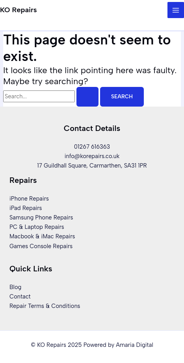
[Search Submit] (87, 97)
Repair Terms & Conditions (44, 306)
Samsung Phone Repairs (41, 217)
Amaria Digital (134, 344)
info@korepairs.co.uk (92, 156)
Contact (20, 296)
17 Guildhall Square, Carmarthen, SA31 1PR (92, 165)
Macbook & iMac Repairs (42, 236)
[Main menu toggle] (175, 10)
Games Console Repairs (40, 246)
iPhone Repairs (29, 198)
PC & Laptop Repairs (36, 226)
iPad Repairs (25, 208)
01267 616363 (92, 146)
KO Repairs (18, 10)
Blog (15, 287)
